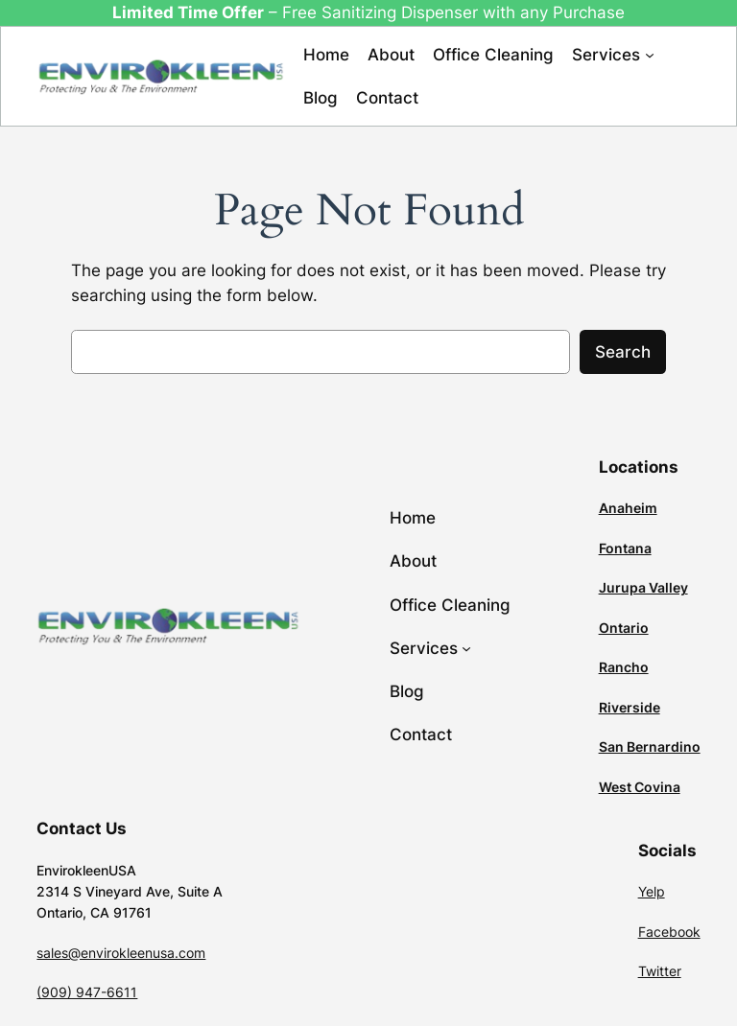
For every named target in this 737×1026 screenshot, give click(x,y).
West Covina (639, 787)
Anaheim (628, 508)
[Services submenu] (649, 54)
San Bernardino (650, 746)
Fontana (625, 548)
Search (623, 351)
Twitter (659, 971)
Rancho (624, 667)
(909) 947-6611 (86, 992)
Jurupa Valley (643, 587)
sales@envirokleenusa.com (120, 952)
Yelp (651, 891)
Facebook (669, 931)
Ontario (624, 627)
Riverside (629, 707)
